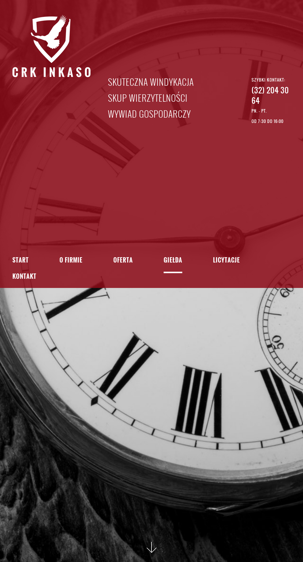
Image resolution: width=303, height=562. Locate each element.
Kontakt (24, 277)
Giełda (173, 260)
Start (20, 260)
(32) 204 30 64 (270, 95)
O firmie (71, 260)
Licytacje (226, 260)
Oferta (123, 260)
